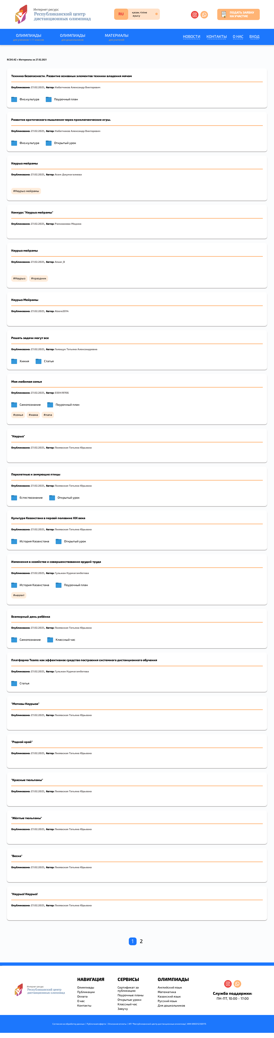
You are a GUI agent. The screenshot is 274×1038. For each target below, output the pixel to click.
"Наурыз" (18, 436)
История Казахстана (34, 541)
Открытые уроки (129, 999)
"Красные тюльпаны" (27, 780)
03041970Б (62, 392)
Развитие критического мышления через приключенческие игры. (61, 119)
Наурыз (20, 278)
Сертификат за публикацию (128, 988)
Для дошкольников (171, 1005)
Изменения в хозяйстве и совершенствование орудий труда (56, 561)
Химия (24, 361)
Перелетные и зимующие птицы (35, 474)
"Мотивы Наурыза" (25, 703)
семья (19, 414)
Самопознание (30, 404)
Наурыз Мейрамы (24, 300)
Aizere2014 (62, 310)
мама (34, 414)
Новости (191, 36)
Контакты (216, 36)
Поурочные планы (130, 995)
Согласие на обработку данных (68, 1024)
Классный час (65, 639)
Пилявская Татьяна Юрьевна (73, 447)
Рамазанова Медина (68, 223)
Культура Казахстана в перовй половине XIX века (48, 518)
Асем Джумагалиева (68, 174)
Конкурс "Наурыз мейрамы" (32, 212)
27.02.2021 (37, 87)
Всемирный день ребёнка (30, 616)
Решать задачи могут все (30, 338)
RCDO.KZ (11, 59)
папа (49, 414)
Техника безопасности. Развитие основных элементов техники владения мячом (71, 76)
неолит (19, 595)
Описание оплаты (117, 1024)
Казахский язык (169, 996)
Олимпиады (28, 37)
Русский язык (167, 1001)
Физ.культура (29, 99)
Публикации (86, 992)
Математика (167, 992)
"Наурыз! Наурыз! (24, 894)
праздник (39, 278)
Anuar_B (60, 261)
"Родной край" (22, 742)
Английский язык (170, 987)
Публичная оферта (96, 1024)
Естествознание (31, 497)
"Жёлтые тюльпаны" (26, 818)
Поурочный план (66, 99)
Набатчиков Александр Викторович (77, 87)
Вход (254, 36)
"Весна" (16, 856)
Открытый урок (65, 143)
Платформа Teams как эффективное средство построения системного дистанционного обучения (84, 660)
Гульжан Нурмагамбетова (72, 572)
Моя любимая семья (26, 381)
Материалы (116, 37)
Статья (49, 361)
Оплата (82, 996)
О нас (238, 36)
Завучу (123, 1008)
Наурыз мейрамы (24, 163)
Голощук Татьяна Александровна (76, 349)
